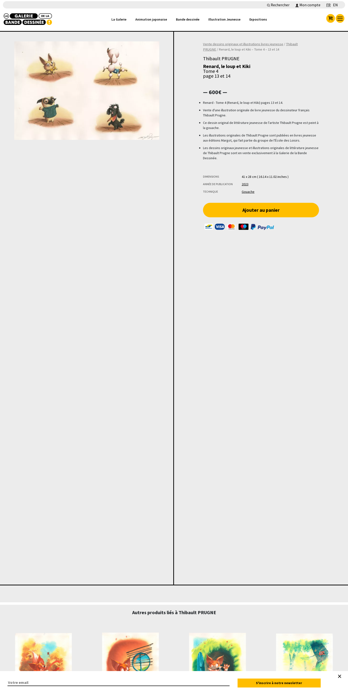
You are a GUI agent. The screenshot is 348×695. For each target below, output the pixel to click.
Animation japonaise (151, 19)
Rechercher (278, 4)
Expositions (258, 19)
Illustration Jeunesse (224, 19)
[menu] (340, 18)
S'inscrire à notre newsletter (279, 683)
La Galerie (118, 19)
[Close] (339, 676)
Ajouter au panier (261, 210)
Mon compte (307, 4)
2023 (245, 184)
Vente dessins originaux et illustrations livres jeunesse (243, 44)
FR (328, 4)
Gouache (248, 191)
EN (335, 4)
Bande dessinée (187, 19)
